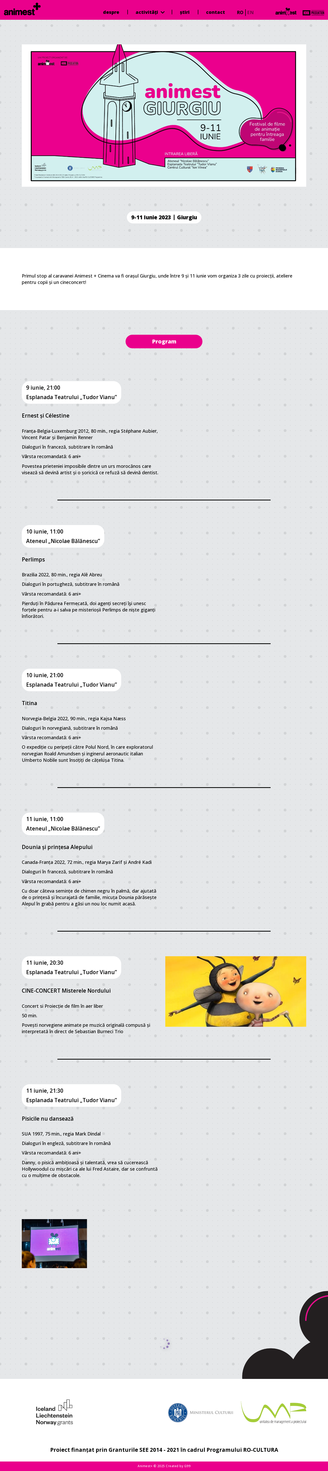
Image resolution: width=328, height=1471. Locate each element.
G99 (187, 1466)
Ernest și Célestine (45, 415)
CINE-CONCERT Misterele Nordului (66, 990)
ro (240, 12)
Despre (111, 12)
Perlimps (33, 559)
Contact (215, 12)
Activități (150, 12)
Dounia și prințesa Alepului (57, 847)
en (250, 12)
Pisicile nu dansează (48, 1118)
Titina (29, 703)
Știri (185, 12)
